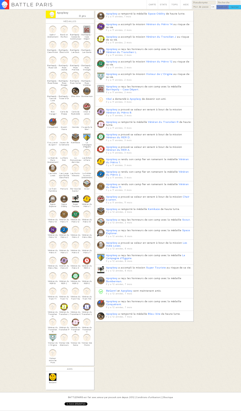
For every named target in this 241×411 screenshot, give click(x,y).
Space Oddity (156, 13)
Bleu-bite (154, 313)
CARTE (152, 4)
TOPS (175, 4)
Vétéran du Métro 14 (159, 24)
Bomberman (113, 281)
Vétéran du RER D (118, 137)
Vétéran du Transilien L (121, 52)
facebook (222, 7)
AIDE (186, 4)
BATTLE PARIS (32, 5)
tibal (109, 98)
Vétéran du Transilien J (161, 36)
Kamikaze (154, 209)
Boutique (168, 397)
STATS (163, 4)
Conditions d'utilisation (148, 397)
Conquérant (113, 304)
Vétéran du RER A (117, 149)
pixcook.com (114, 397)
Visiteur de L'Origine (159, 74)
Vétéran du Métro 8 (118, 112)
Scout (186, 219)
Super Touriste (156, 267)
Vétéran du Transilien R (163, 122)
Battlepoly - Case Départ (122, 89)
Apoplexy (62, 12)
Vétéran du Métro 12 (159, 61)
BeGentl (111, 290)
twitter (235, 7)
